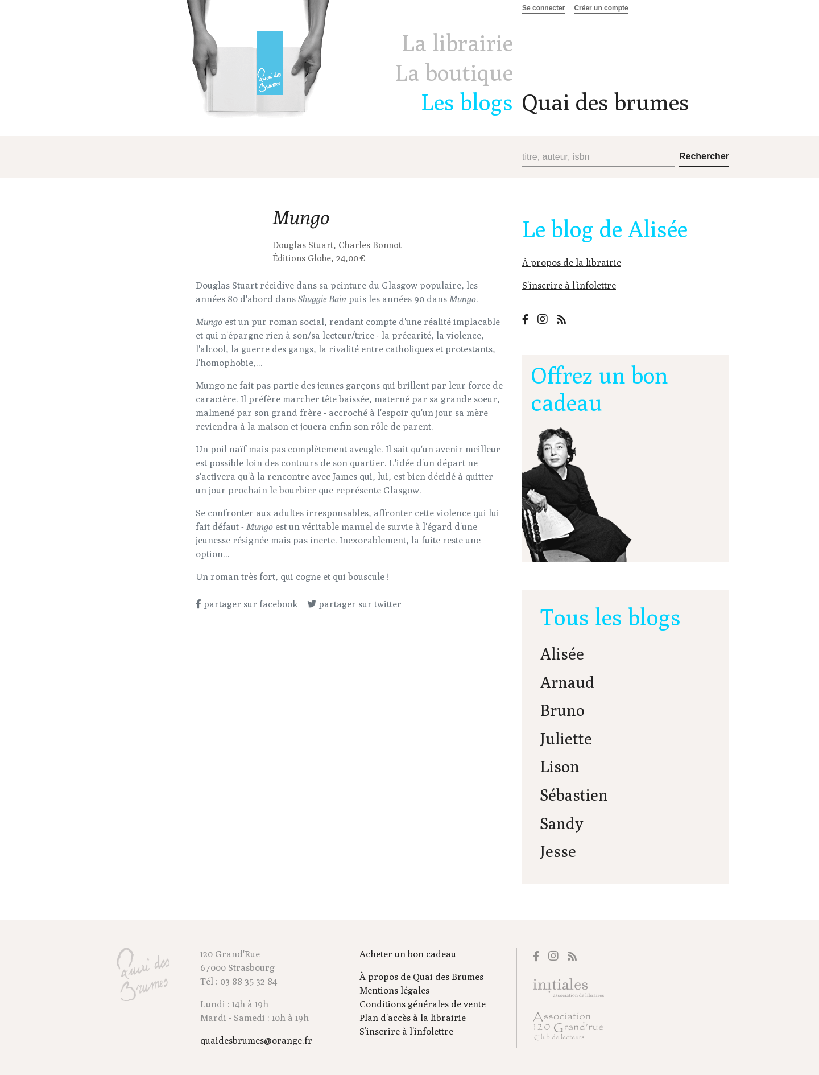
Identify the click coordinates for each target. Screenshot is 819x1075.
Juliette (566, 738)
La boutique (454, 72)
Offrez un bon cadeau (599, 388)
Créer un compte (601, 8)
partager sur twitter (354, 604)
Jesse (558, 851)
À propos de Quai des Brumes (421, 976)
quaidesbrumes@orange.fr (256, 1040)
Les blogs (467, 102)
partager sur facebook (247, 604)
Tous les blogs (610, 617)
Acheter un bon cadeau (407, 954)
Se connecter (543, 8)
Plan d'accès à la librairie (412, 1017)
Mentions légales (394, 990)
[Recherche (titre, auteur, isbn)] (598, 157)
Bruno (562, 710)
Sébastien (574, 794)
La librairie (457, 42)
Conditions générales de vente (422, 1004)
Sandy (561, 823)
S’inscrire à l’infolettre (569, 285)
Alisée (562, 653)
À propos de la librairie (571, 262)
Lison (560, 766)
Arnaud (567, 682)
